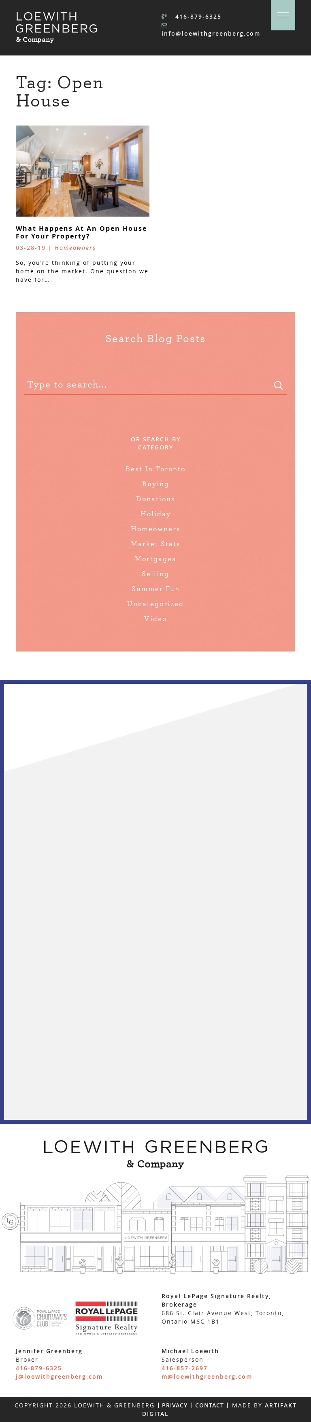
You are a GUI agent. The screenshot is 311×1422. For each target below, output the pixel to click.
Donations (155, 499)
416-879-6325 (192, 16)
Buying (155, 484)
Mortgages (155, 559)
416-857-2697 (185, 1368)
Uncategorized (155, 604)
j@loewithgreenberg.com (59, 1376)
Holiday (156, 514)
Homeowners (156, 529)
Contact (209, 1405)
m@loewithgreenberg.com (207, 1376)
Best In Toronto (155, 469)
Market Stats (156, 544)
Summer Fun (156, 589)
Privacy (174, 1405)
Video (155, 619)
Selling (155, 574)
